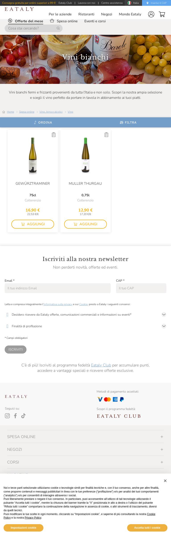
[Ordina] (43, 122)
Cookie (83, 304)
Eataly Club (101, 365)
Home (10, 112)
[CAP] (141, 288)
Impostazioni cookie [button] (23, 527)
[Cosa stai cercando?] (34, 28)
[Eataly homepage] (19, 9)
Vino (70, 112)
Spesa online (26, 112)
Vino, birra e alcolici (51, 112)
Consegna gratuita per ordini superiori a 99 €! (29, 3)
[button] (151, 14)
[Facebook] (15, 415)
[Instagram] (7, 415)
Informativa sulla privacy (58, 304)
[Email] (57, 288)
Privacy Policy (33, 517)
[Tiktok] (23, 415)
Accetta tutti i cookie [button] (147, 527)
